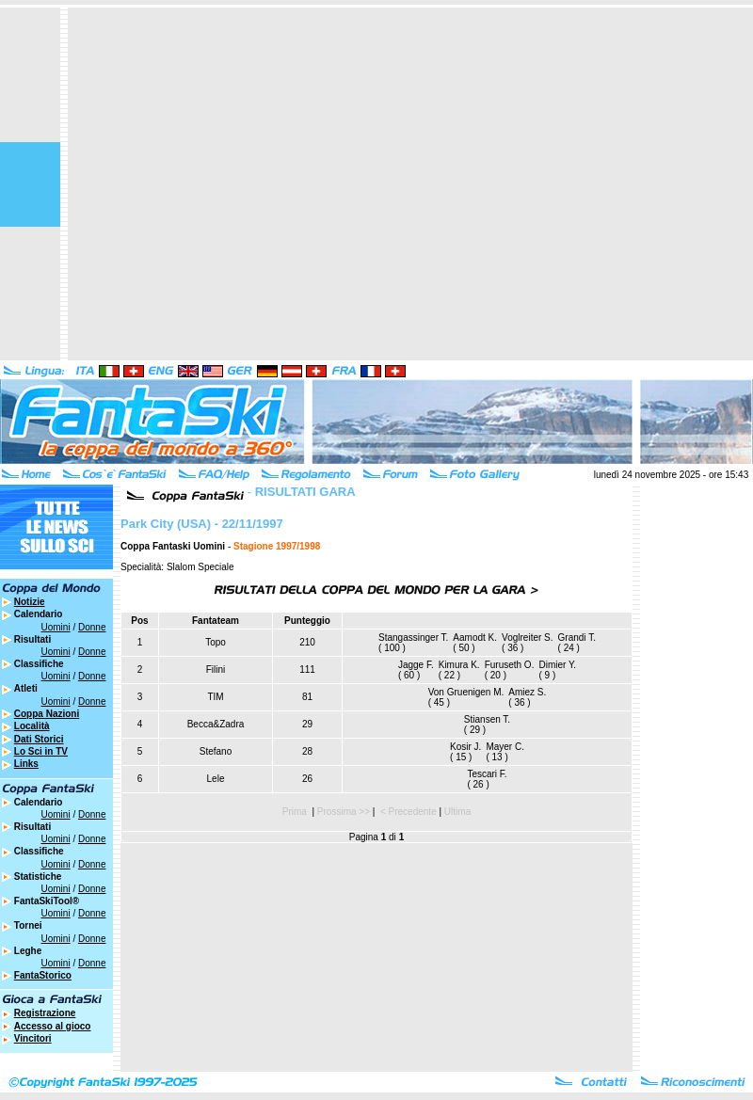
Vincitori (33, 1038)
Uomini (56, 627)
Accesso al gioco (52, 1026)
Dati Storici (39, 739)
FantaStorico (43, 975)
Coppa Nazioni (46, 714)
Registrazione (45, 1013)
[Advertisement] (176, 184)
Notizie (29, 602)
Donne (91, 627)
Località (32, 726)
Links (26, 763)
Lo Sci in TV (41, 751)
